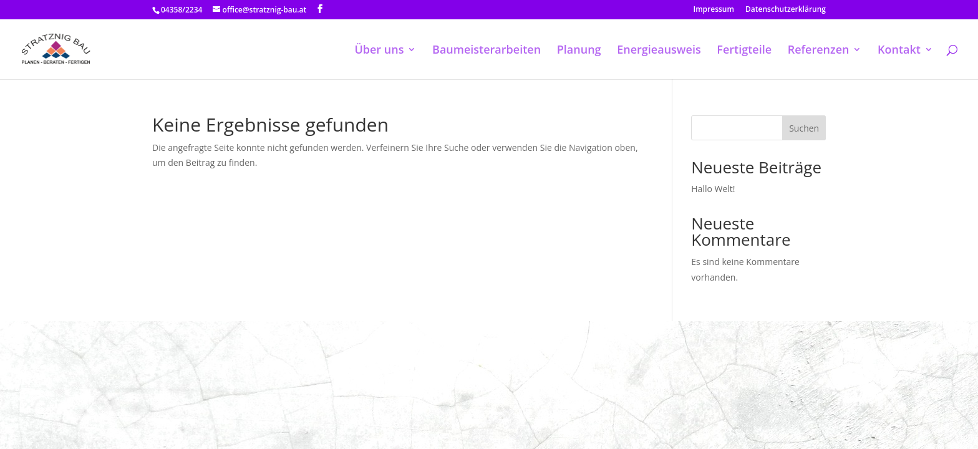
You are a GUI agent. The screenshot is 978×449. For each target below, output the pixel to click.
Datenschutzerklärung (785, 10)
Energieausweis (658, 51)
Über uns (379, 51)
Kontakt (899, 51)
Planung (579, 51)
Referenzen (819, 51)
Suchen (804, 128)
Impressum (714, 10)
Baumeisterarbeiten (486, 51)
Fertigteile (744, 51)
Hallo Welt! (713, 189)
